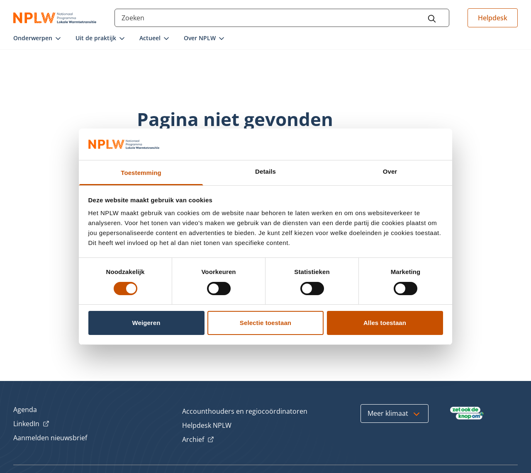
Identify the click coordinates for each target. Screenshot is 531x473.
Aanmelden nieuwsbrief (50, 437)
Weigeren (146, 322)
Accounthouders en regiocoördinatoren (244, 411)
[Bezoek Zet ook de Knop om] (467, 413)
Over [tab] (390, 171)
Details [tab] (265, 171)
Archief (198, 440)
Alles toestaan (384, 322)
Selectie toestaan (265, 322)
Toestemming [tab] (141, 172)
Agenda (25, 409)
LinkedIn (31, 424)
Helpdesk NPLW (206, 425)
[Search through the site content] (281, 18)
